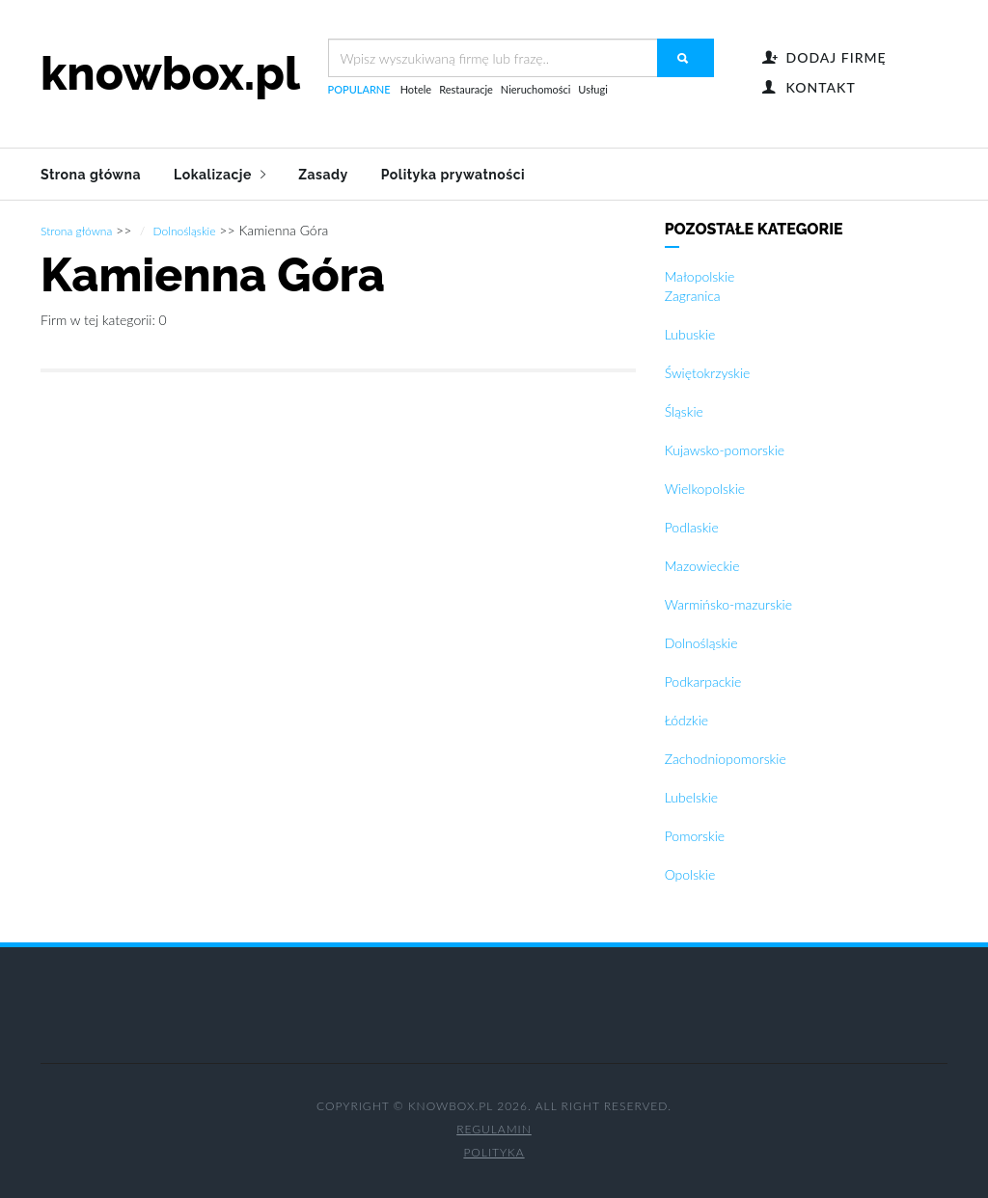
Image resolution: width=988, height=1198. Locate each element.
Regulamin (494, 1128)
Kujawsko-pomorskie (724, 449)
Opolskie (690, 873)
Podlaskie (692, 526)
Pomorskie (695, 835)
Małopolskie (700, 275)
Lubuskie (690, 333)
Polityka (493, 1151)
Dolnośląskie (184, 230)
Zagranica (693, 294)
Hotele (416, 89)
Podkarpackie (703, 680)
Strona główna (91, 174)
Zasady (322, 174)
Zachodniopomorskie (725, 757)
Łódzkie (686, 719)
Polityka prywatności (453, 174)
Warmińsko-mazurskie (728, 603)
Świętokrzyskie (708, 372)
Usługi (592, 89)
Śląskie (684, 410)
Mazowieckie (702, 565)
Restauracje (466, 89)
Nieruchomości (535, 89)
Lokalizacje (219, 174)
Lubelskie (691, 796)
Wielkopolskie (705, 487)
